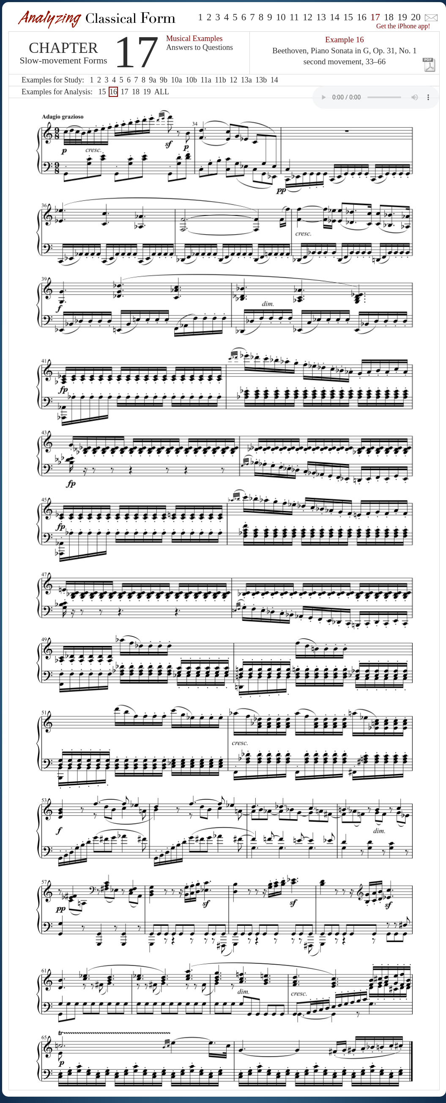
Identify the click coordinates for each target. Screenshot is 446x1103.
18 (389, 17)
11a (205, 80)
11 (294, 17)
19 (402, 17)
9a (152, 80)
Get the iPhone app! (403, 26)
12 (307, 17)
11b (220, 80)
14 (334, 17)
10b (191, 80)
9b (163, 80)
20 (416, 17)
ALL (161, 92)
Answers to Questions (199, 47)
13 (321, 17)
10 (281, 17)
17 (124, 92)
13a (246, 80)
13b (261, 80)
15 (348, 17)
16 (362, 17)
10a (176, 80)
